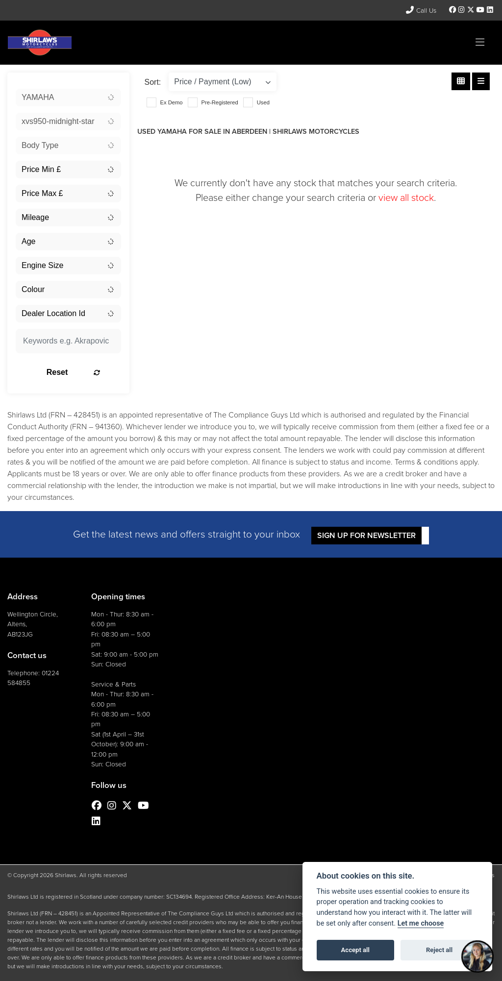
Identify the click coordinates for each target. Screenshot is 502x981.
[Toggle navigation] (480, 42)
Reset (83, 372)
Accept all (355, 950)
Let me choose (421, 923)
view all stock (406, 197)
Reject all (439, 950)
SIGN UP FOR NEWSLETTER (368, 535)
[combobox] (68, 97)
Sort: (153, 82)
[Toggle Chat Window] (477, 956)
